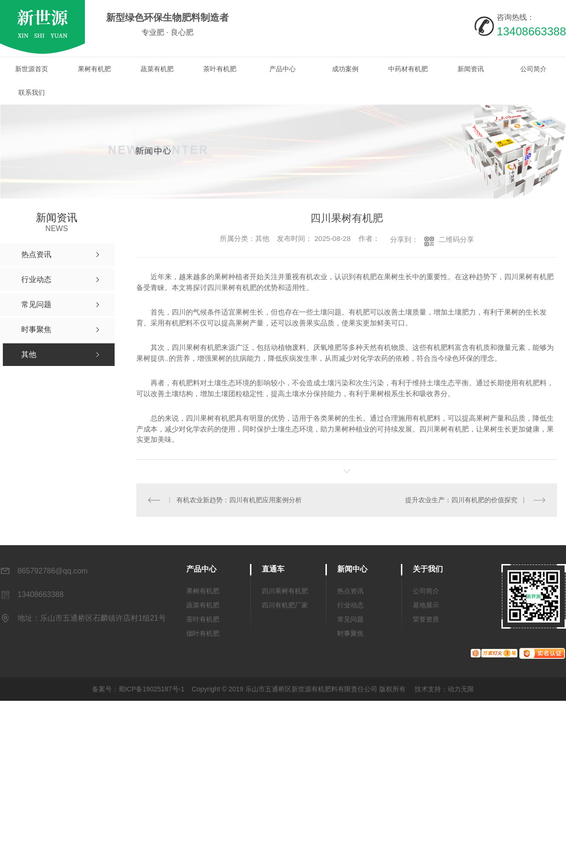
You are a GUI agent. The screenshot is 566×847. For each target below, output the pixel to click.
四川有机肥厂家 (285, 605)
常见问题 (350, 619)
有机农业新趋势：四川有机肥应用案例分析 (239, 500)
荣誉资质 (426, 619)
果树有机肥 (94, 69)
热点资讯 (350, 591)
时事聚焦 (350, 633)
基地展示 (426, 605)
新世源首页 (31, 69)
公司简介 (533, 69)
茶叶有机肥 (219, 69)
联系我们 (31, 92)
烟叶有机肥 (202, 633)
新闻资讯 (471, 69)
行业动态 (350, 605)
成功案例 (345, 69)
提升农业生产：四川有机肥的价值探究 (461, 500)
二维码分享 (456, 239)
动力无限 (461, 689)
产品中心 (282, 69)
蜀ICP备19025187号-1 (151, 689)
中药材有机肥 (408, 69)
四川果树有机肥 (285, 591)
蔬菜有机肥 (157, 69)
